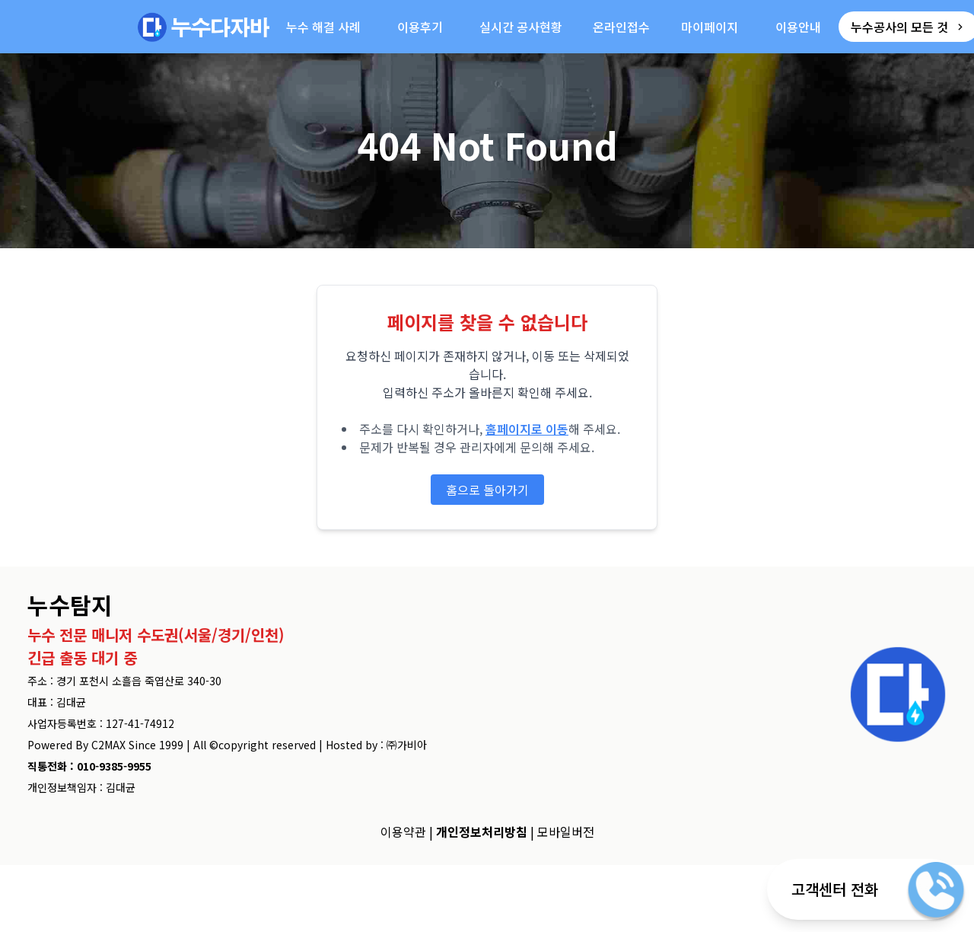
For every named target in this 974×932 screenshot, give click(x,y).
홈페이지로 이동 (526, 429)
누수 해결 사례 (323, 27)
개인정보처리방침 (481, 831)
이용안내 (798, 27)
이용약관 (403, 831)
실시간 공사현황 (520, 27)
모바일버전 (565, 831)
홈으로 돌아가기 (487, 489)
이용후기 (420, 27)
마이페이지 (709, 27)
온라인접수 (621, 27)
